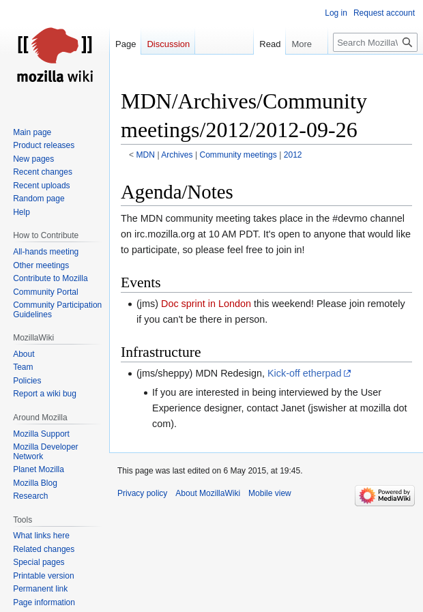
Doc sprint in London (206, 303)
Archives (176, 155)
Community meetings (237, 155)
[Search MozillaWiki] (375, 42)
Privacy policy (142, 493)
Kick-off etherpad (304, 373)
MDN (146, 155)
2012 (293, 155)
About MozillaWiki (207, 493)
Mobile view (269, 493)
